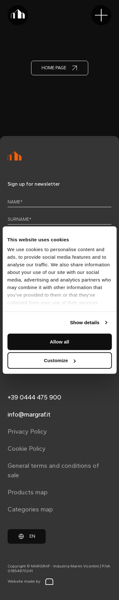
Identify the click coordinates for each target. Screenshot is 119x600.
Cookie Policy (27, 448)
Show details (85, 322)
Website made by (30, 581)
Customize (60, 360)
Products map (28, 492)
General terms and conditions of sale (53, 470)
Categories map (30, 509)
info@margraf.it (29, 414)
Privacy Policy (27, 431)
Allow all (59, 341)
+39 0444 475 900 (34, 397)
